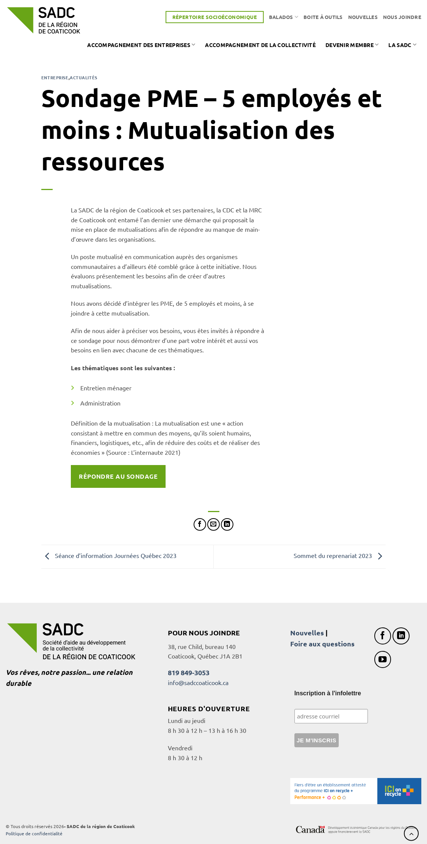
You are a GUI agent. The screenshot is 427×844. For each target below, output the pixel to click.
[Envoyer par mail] (213, 524)
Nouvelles (363, 17)
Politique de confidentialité (34, 833)
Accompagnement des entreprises (141, 44)
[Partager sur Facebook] (200, 524)
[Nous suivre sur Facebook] (382, 635)
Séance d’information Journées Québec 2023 (109, 556)
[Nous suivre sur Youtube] (382, 659)
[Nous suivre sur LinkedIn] (401, 635)
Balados (283, 16)
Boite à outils (323, 17)
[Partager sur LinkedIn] (227, 524)
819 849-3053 (189, 672)
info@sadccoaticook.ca (198, 682)
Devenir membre (352, 44)
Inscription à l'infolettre (327, 693)
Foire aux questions (322, 643)
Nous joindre (402, 17)
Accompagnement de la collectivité (260, 44)
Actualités (83, 77)
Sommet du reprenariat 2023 (340, 556)
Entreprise (55, 77)
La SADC (402, 44)
